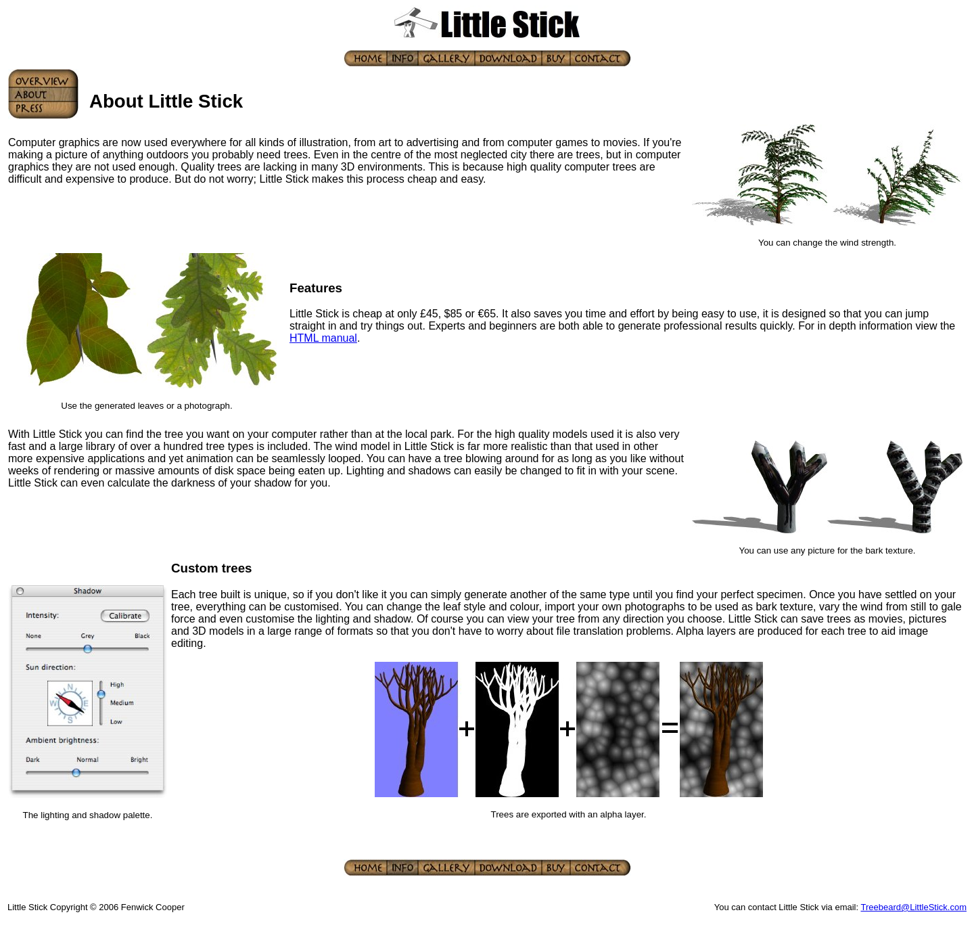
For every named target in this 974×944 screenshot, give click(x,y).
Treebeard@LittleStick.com (914, 907)
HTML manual (323, 338)
